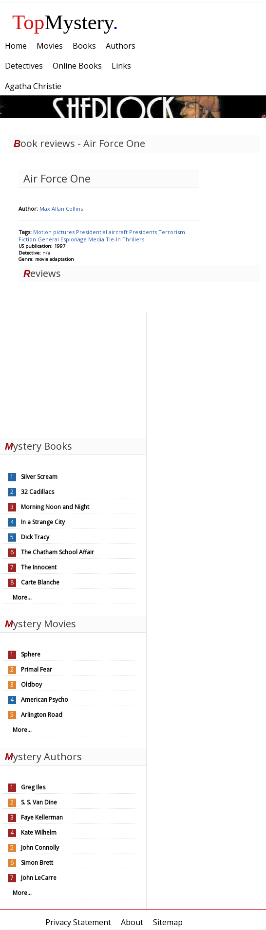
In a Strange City (43, 522)
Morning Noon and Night (55, 507)
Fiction (28, 239)
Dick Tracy (35, 537)
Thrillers (133, 239)
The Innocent (39, 567)
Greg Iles (33, 787)
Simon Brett (37, 862)
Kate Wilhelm (39, 832)
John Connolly (40, 847)
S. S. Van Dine (39, 802)
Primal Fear (36, 669)
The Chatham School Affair (57, 552)
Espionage (74, 239)
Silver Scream (39, 477)
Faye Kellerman (42, 817)
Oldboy (31, 684)
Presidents (143, 232)
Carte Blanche (40, 582)
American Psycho (44, 699)
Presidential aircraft (102, 232)
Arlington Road (41, 715)
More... (22, 597)
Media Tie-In (105, 239)
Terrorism (171, 232)
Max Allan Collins (61, 208)
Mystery (65, 22)
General (49, 239)
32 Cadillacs (37, 492)
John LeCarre (39, 878)
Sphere (30, 654)
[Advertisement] (73, 372)
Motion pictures (54, 232)
